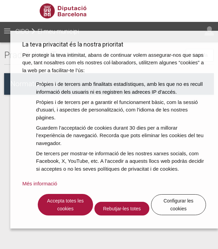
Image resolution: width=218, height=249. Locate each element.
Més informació (39, 183)
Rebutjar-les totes (122, 208)
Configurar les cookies (178, 204)
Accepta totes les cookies (65, 204)
